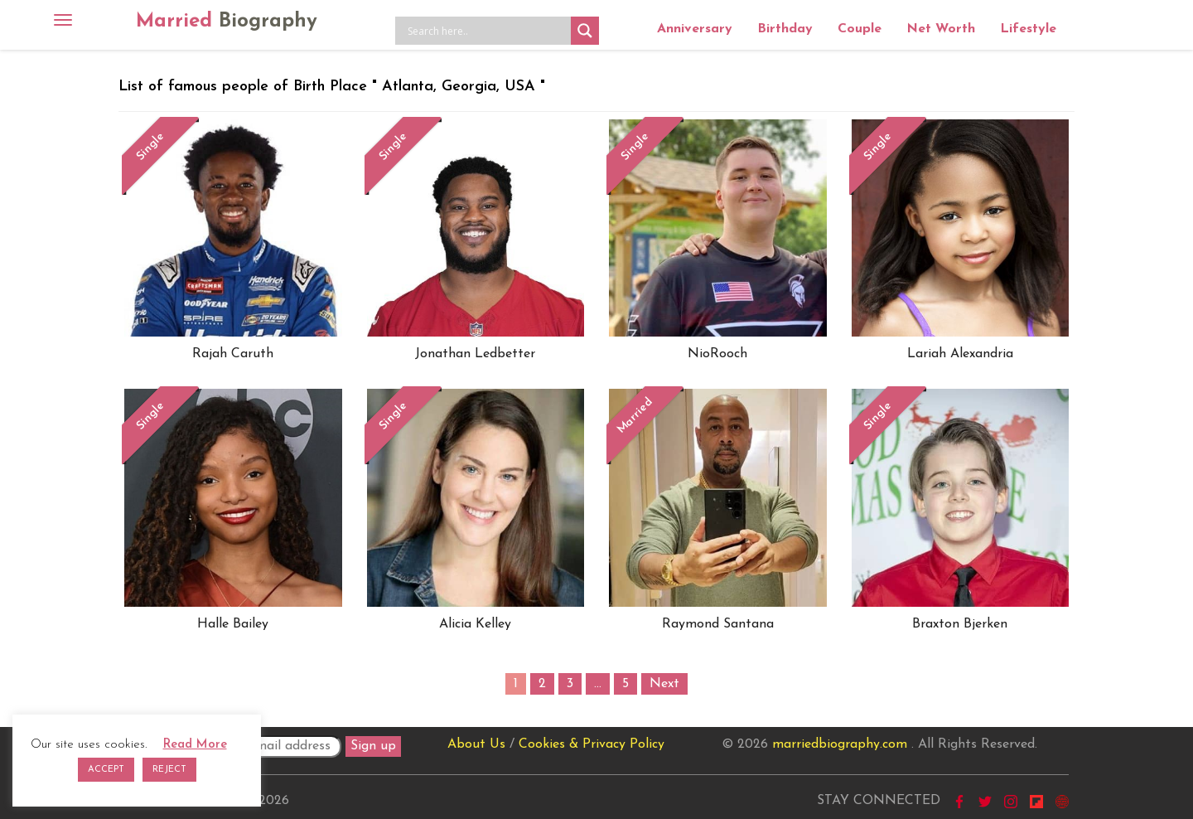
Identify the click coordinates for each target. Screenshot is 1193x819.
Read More (195, 745)
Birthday (785, 29)
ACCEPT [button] (106, 769)
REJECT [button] (169, 769)
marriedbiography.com (839, 744)
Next (664, 684)
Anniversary (694, 29)
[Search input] (487, 31)
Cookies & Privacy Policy (591, 744)
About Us (476, 744)
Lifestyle (1028, 29)
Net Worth (940, 29)
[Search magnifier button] (585, 31)
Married (226, 22)
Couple (859, 29)
